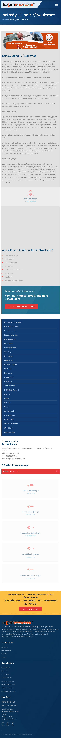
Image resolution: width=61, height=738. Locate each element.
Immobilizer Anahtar (8, 691)
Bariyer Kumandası (7, 681)
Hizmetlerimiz (6, 650)
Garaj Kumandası (10, 331)
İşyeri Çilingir (8, 356)
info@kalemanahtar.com (15, 459)
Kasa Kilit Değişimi (10, 365)
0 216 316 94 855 (30, 537)
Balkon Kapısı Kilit (10, 348)
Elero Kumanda (9, 415)
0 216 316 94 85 (13, 453)
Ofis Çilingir (8, 352)
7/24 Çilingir (8, 428)
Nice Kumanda (9, 411)
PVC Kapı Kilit (9, 343)
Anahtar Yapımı (9, 386)
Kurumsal (4, 647)
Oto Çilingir (8, 369)
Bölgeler (4, 654)
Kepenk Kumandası (11, 335)
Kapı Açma (8, 373)
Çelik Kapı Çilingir (10, 339)
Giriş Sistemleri (6, 678)
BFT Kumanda (9, 419)
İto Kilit (6, 407)
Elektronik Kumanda (11, 327)
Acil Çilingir (8, 381)
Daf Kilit (7, 398)
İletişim (3, 657)
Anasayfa (4, 20)
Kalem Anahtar (13, 734)
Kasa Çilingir (8, 360)
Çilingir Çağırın (30, 609)
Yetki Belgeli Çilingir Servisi (21, 307)
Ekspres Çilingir (9, 432)
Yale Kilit (7, 403)
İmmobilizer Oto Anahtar (13, 322)
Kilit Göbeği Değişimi (11, 390)
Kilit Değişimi (8, 377)
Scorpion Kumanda (11, 424)
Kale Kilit (7, 394)
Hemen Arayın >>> (30, 471)
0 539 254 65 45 (30, 203)
